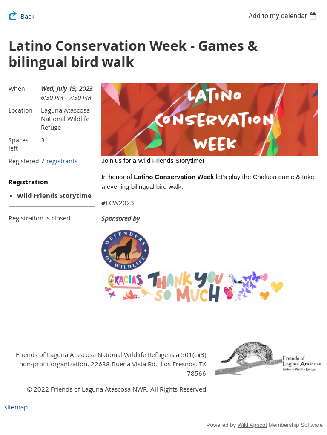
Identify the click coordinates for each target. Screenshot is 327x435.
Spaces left (19, 144)
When (17, 88)
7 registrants (59, 161)
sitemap (16, 407)
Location (20, 110)
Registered (24, 161)
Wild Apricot (252, 425)
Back (27, 16)
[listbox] (283, 16)
